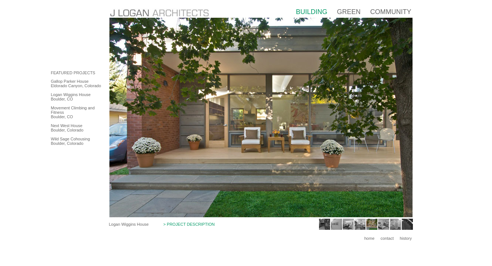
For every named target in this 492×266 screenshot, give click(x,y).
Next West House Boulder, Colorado (67, 127)
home (369, 238)
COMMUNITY (390, 12)
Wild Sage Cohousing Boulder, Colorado (70, 141)
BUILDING (311, 12)
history (406, 238)
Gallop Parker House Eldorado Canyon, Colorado (76, 83)
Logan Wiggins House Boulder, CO (71, 96)
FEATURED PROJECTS (73, 73)
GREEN (348, 12)
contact (387, 238)
